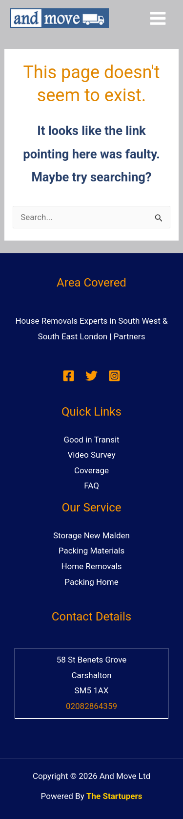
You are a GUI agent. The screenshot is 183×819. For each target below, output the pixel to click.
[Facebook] (68, 376)
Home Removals (91, 566)
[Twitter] (91, 376)
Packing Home (91, 582)
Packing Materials (91, 550)
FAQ (91, 485)
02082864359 (91, 706)
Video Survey (92, 455)
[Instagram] (114, 376)
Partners (129, 336)
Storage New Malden (91, 535)
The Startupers (114, 796)
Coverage (91, 470)
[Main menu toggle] (158, 18)
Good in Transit (91, 439)
